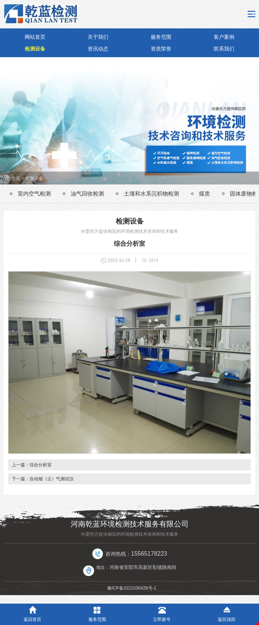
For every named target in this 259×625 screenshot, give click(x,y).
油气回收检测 (87, 193)
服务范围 (161, 37)
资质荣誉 (161, 49)
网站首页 (35, 37)
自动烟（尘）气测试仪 (51, 478)
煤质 (204, 193)
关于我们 (98, 37)
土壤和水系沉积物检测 (151, 193)
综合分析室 (40, 464)
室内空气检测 (34, 193)
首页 (15, 178)
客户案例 (224, 37)
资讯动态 (98, 49)
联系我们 (224, 49)
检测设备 (35, 49)
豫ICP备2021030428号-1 (131, 588)
